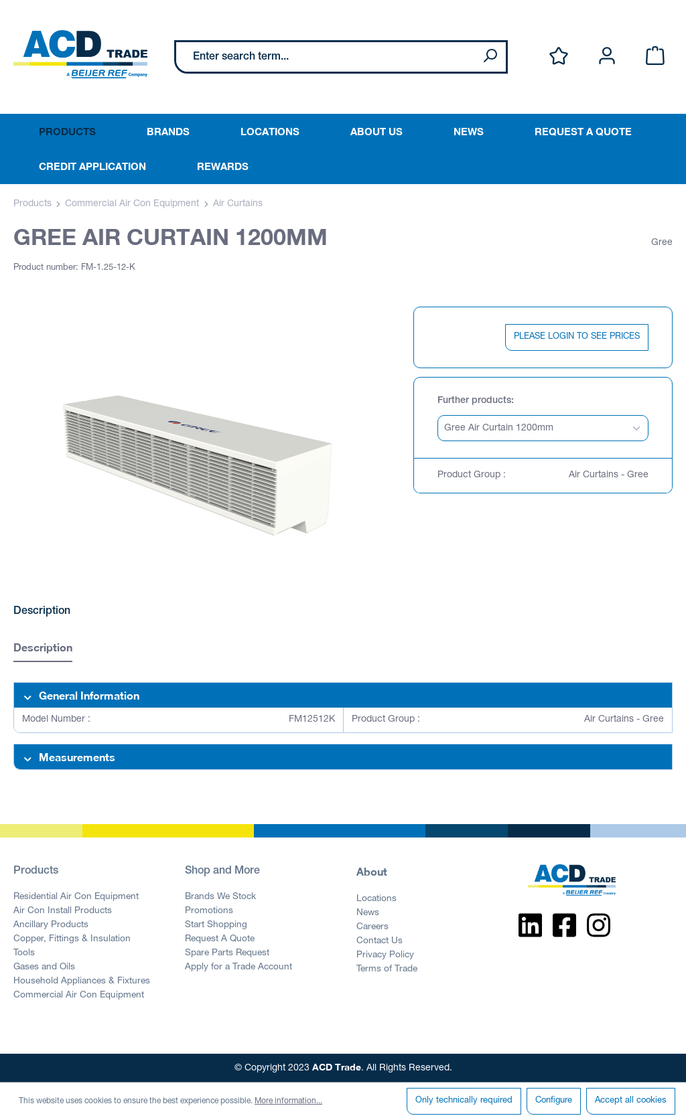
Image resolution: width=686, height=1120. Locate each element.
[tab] (42, 649)
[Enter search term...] (325, 57)
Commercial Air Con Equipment (78, 995)
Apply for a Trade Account (238, 967)
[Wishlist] (558, 56)
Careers (372, 927)
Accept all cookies (631, 1101)
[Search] (490, 57)
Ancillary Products (50, 925)
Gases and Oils (44, 967)
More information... (288, 1101)
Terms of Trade (386, 969)
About (371, 871)
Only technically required (463, 1101)
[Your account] (607, 56)
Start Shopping (216, 925)
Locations (376, 899)
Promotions (209, 911)
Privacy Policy (385, 955)
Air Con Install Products (62, 911)
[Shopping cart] (655, 56)
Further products (474, 401)
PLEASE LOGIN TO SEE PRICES (577, 337)
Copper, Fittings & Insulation (72, 939)
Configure (553, 1101)
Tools (24, 953)
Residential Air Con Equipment (76, 897)
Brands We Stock (220, 897)
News (367, 913)
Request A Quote (220, 939)
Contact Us (379, 941)
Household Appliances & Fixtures (81, 981)
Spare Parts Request (227, 953)
